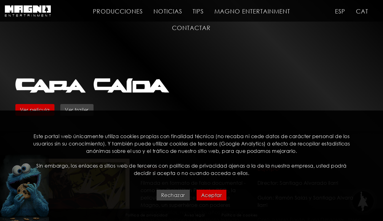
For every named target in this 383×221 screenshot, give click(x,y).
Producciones (118, 11)
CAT (362, 11)
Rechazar (173, 195)
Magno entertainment (252, 11)
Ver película (35, 110)
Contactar (191, 27)
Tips (198, 11)
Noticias (168, 11)
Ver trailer (77, 110)
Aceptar (211, 195)
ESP (340, 11)
